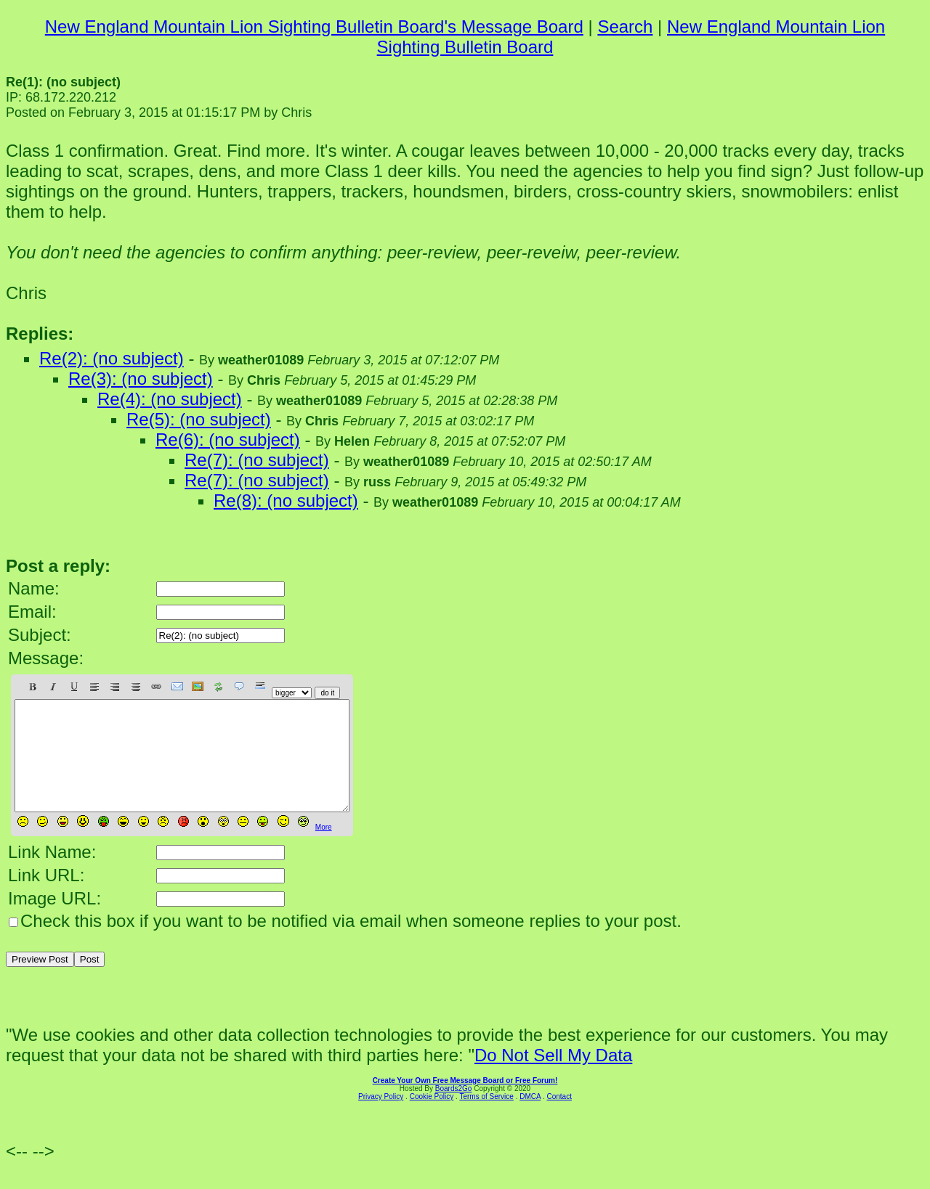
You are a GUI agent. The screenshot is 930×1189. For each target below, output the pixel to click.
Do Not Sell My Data (553, 1077)
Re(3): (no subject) (140, 378)
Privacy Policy (380, 1118)
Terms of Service (486, 1118)
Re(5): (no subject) (198, 419)
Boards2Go (453, 1110)
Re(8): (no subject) (286, 500)
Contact (558, 1118)
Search (624, 26)
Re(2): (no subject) (111, 358)
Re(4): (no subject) (169, 399)
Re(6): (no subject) (227, 439)
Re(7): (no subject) (257, 460)
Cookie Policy (432, 1118)
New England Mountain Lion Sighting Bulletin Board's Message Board (314, 26)
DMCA (530, 1118)
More (323, 849)
